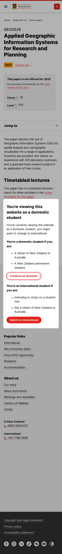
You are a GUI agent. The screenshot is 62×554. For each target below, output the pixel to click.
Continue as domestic (23, 276)
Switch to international (24, 320)
